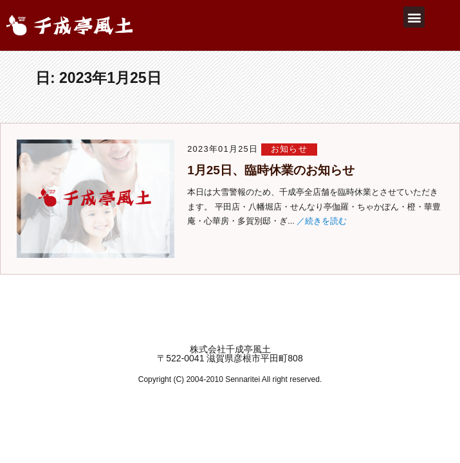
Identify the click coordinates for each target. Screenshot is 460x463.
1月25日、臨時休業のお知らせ (270, 170)
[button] (414, 17)
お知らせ (289, 149)
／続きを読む (322, 221)
